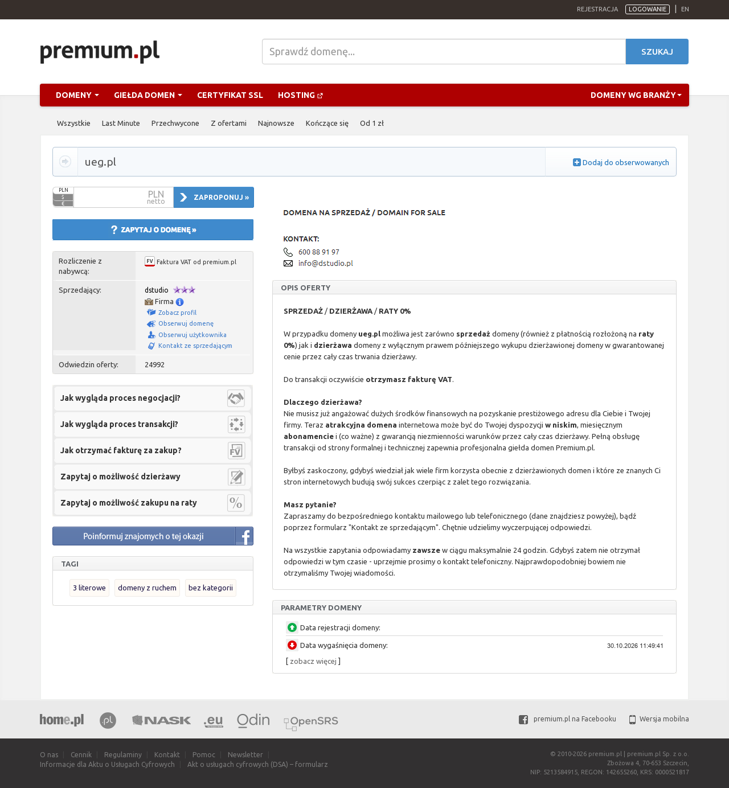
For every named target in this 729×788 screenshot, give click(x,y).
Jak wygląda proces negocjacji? (120, 398)
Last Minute (121, 123)
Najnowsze (276, 123)
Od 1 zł (372, 123)
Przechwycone (175, 123)
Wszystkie (74, 123)
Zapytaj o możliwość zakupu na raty (128, 502)
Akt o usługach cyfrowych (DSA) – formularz (257, 764)
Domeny (77, 95)
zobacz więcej (313, 661)
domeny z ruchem (147, 588)
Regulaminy (123, 754)
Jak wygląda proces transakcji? (119, 424)
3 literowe (89, 588)
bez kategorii (211, 588)
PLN (63, 190)
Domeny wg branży (636, 95)
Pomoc (204, 754)
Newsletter (245, 754)
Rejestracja (597, 9)
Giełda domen (148, 95)
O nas (49, 754)
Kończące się (327, 123)
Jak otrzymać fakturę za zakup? (121, 450)
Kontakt (167, 754)
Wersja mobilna (659, 719)
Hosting (300, 95)
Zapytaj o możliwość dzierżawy (120, 476)
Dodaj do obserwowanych (626, 162)
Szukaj (657, 51)
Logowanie (647, 9)
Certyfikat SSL (230, 95)
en (685, 9)
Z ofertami (229, 123)
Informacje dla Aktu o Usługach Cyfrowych (107, 764)
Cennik (81, 754)
